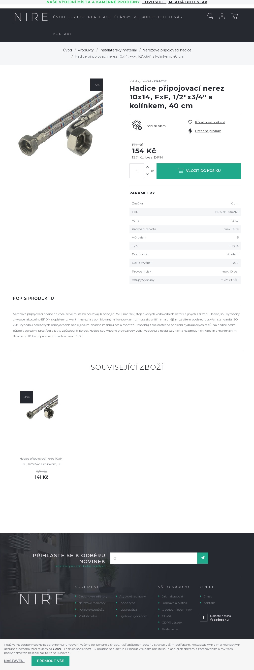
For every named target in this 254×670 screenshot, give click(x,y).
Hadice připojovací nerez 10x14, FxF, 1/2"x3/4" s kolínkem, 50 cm (42, 462)
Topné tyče (127, 603)
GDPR (166, 616)
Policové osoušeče (91, 609)
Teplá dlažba (128, 609)
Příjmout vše (50, 661)
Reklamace (170, 629)
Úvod (67, 50)
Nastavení (14, 661)
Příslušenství (88, 616)
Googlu (58, 649)
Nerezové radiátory (92, 603)
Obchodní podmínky (177, 609)
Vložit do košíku (199, 171)
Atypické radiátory (132, 596)
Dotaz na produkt (208, 131)
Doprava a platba (174, 603)
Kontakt (209, 603)
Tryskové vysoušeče (133, 616)
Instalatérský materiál (118, 50)
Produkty (86, 50)
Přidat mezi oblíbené (210, 122)
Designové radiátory (93, 596)
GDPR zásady (172, 622)
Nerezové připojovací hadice (166, 50)
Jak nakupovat (172, 596)
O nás (207, 596)
